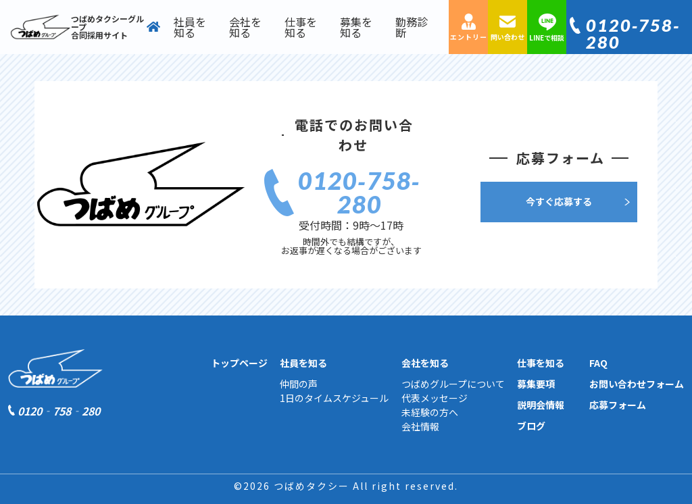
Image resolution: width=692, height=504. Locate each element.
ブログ (531, 425)
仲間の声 (299, 383)
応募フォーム (617, 404)
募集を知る (356, 27)
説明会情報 (540, 404)
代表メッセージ (434, 398)
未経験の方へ (429, 412)
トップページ (239, 363)
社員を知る (190, 27)
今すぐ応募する (559, 201)
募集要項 (536, 383)
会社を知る (245, 27)
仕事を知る (301, 27)
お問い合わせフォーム (636, 383)
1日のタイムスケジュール (334, 398)
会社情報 (420, 426)
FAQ (598, 363)
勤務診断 (411, 27)
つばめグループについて (453, 383)
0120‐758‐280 (633, 34)
